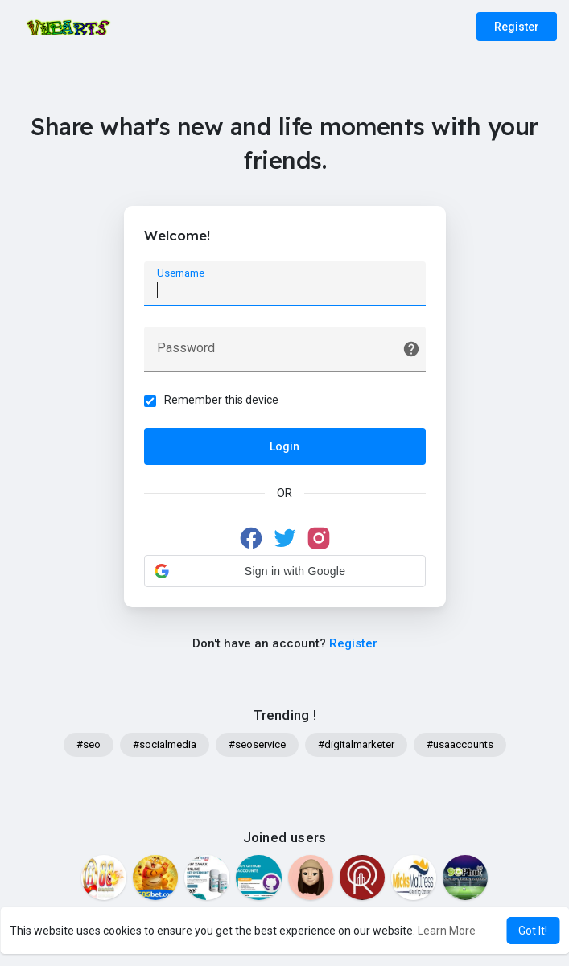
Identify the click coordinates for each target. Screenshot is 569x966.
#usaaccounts (460, 744)
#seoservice (257, 744)
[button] (285, 571)
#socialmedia (164, 744)
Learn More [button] (447, 930)
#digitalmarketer (356, 744)
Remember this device (221, 399)
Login (284, 446)
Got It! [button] (532, 930)
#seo (88, 744)
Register (516, 26)
